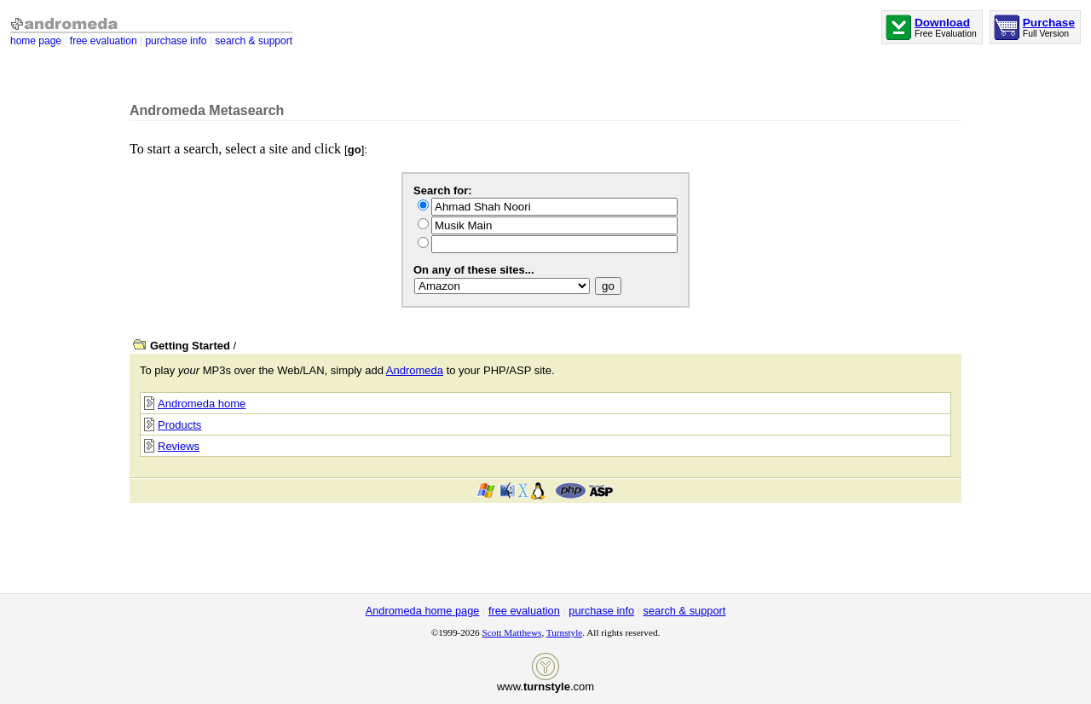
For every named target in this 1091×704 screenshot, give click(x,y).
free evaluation (103, 41)
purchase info (175, 41)
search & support (253, 41)
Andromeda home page (423, 610)
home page (35, 41)
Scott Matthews (511, 632)
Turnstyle (564, 632)
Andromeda (414, 370)
